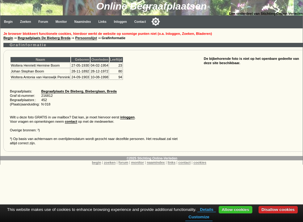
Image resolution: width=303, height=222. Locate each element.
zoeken (110, 162)
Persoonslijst (86, 38)
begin (96, 162)
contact (71, 121)
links (172, 162)
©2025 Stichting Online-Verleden (152, 158)
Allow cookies (235, 209)
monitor (137, 162)
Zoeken (25, 21)
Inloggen (120, 21)
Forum (43, 21)
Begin (8, 21)
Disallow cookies (278, 209)
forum (123, 162)
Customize (198, 217)
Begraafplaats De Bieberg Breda (44, 38)
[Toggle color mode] (155, 21)
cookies (199, 162)
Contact (140, 21)
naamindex (156, 162)
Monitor (61, 21)
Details (206, 209)
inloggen (127, 117)
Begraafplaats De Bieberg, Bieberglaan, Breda (78, 91)
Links (102, 21)
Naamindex (82, 21)
